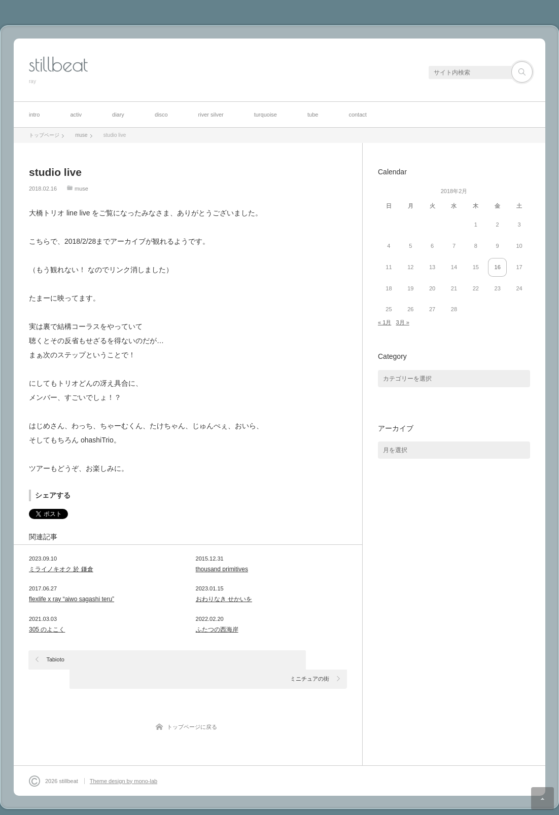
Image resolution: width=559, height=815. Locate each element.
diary (118, 115)
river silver (211, 115)
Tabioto (55, 659)
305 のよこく (47, 629)
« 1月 (384, 322)
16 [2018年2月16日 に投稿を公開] (498, 267)
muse (81, 189)
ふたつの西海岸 (217, 629)
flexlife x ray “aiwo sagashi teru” (71, 599)
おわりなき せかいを (224, 599)
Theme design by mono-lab (123, 762)
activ (76, 115)
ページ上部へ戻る (542, 798)
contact (357, 115)
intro (34, 115)
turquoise (265, 115)
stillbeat (58, 64)
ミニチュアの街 (309, 659)
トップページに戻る (192, 708)
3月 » (402, 322)
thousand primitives (222, 569)
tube (312, 115)
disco (161, 115)
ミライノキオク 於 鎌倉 (61, 569)
